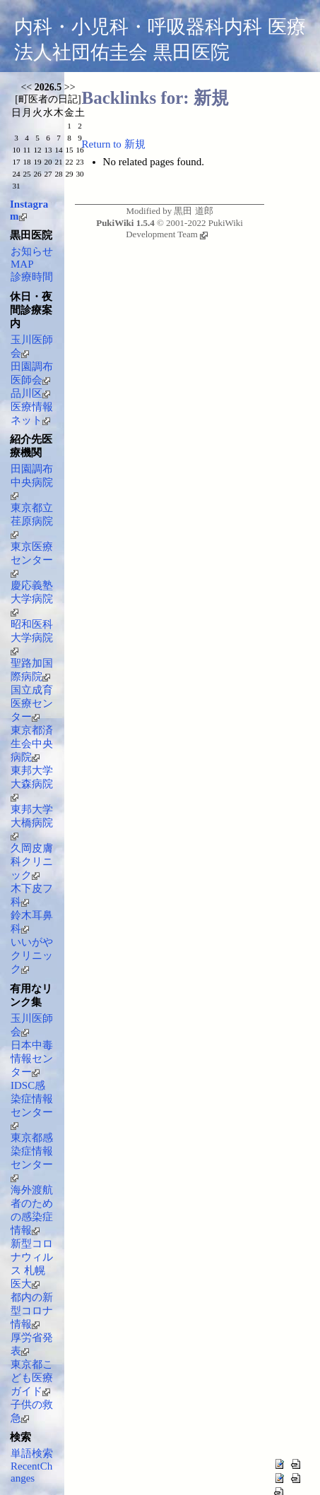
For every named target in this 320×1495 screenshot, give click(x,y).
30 (79, 173)
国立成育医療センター (32, 703)
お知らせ (32, 251)
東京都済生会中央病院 (32, 744)
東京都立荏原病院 (32, 520)
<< (26, 87)
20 (48, 161)
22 (69, 161)
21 (58, 161)
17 (16, 161)
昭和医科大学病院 (32, 637)
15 (69, 149)
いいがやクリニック (32, 955)
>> (70, 87)
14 (58, 149)
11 (27, 149)
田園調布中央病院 (32, 481)
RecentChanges (31, 1472)
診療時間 (32, 276)
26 (37, 173)
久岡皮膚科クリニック (32, 861)
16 (79, 149)
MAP (22, 264)
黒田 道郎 (193, 211)
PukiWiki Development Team (184, 228)
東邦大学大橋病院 (32, 822)
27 (48, 173)
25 (26, 173)
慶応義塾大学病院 (32, 598)
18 (26, 161)
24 (16, 173)
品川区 (30, 393)
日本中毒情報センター (32, 1059)
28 (58, 173)
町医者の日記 (48, 99)
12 (37, 149)
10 (16, 149)
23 (79, 161)
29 (69, 173)
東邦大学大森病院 (32, 783)
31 (16, 185)
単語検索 (32, 1453)
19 (37, 161)
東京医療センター (32, 559)
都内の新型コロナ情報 (32, 1311)
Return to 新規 (114, 144)
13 (48, 149)
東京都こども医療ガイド (32, 1378)
